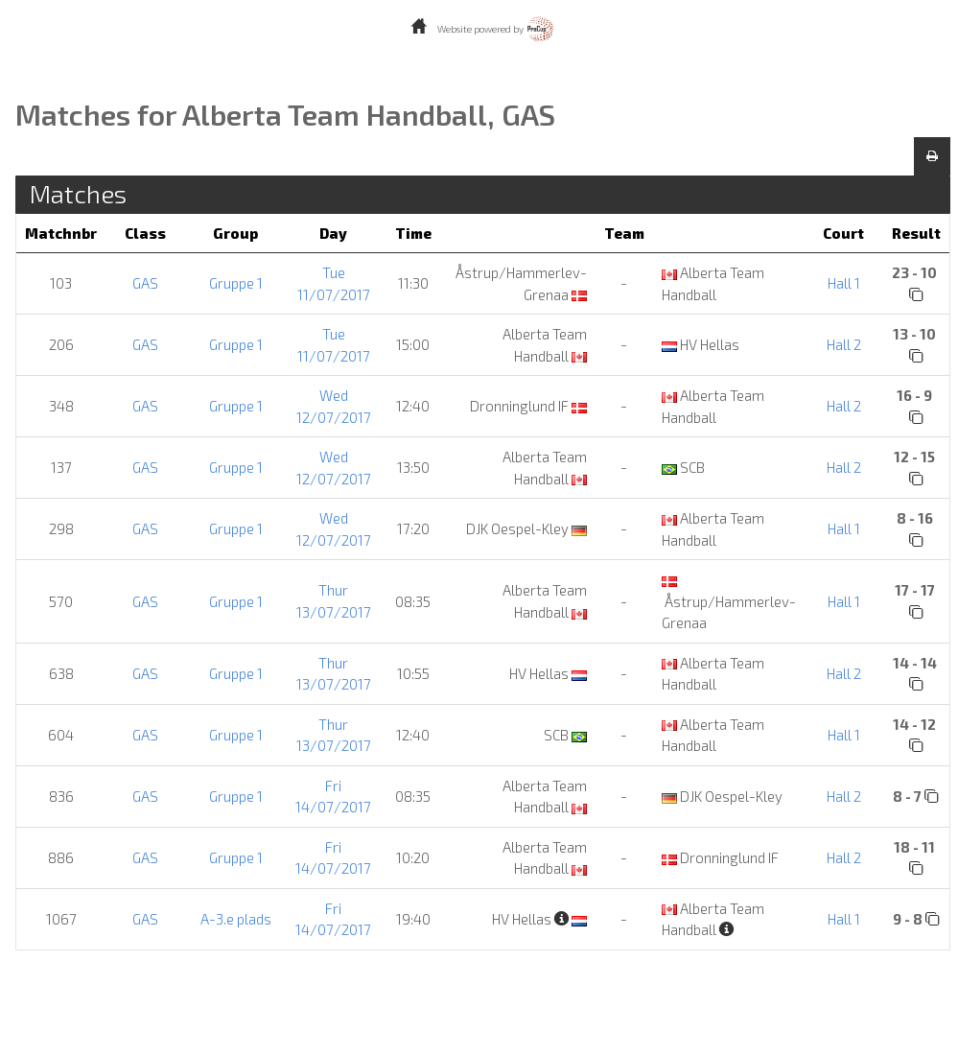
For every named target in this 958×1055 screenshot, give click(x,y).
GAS (145, 283)
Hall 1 (844, 283)
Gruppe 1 (236, 283)
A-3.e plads (235, 918)
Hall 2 (844, 344)
